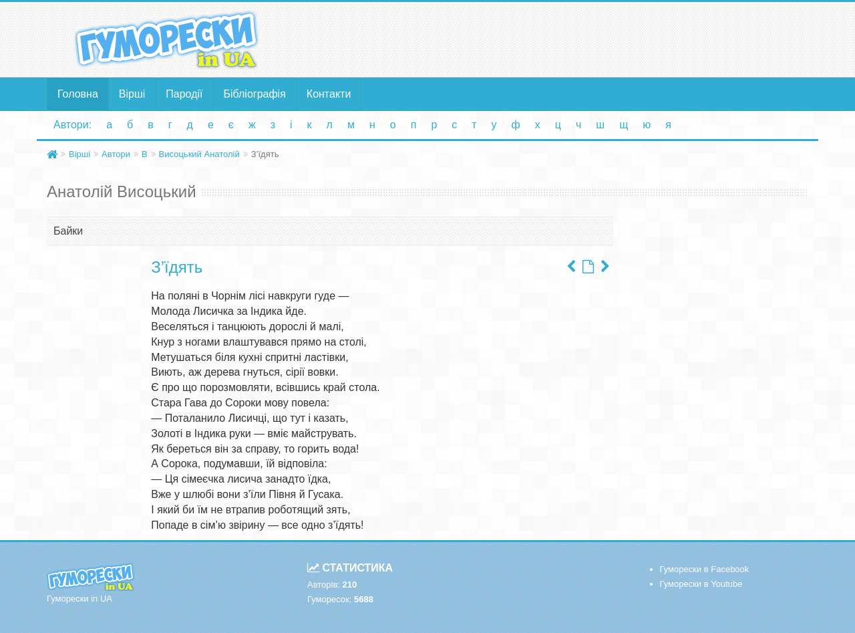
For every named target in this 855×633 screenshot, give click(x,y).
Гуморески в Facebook (704, 569)
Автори (116, 154)
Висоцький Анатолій (199, 154)
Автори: (72, 124)
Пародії (184, 94)
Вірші (132, 94)
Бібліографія (255, 94)
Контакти (329, 94)
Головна (77, 94)
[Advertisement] (557, 39)
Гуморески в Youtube (701, 584)
